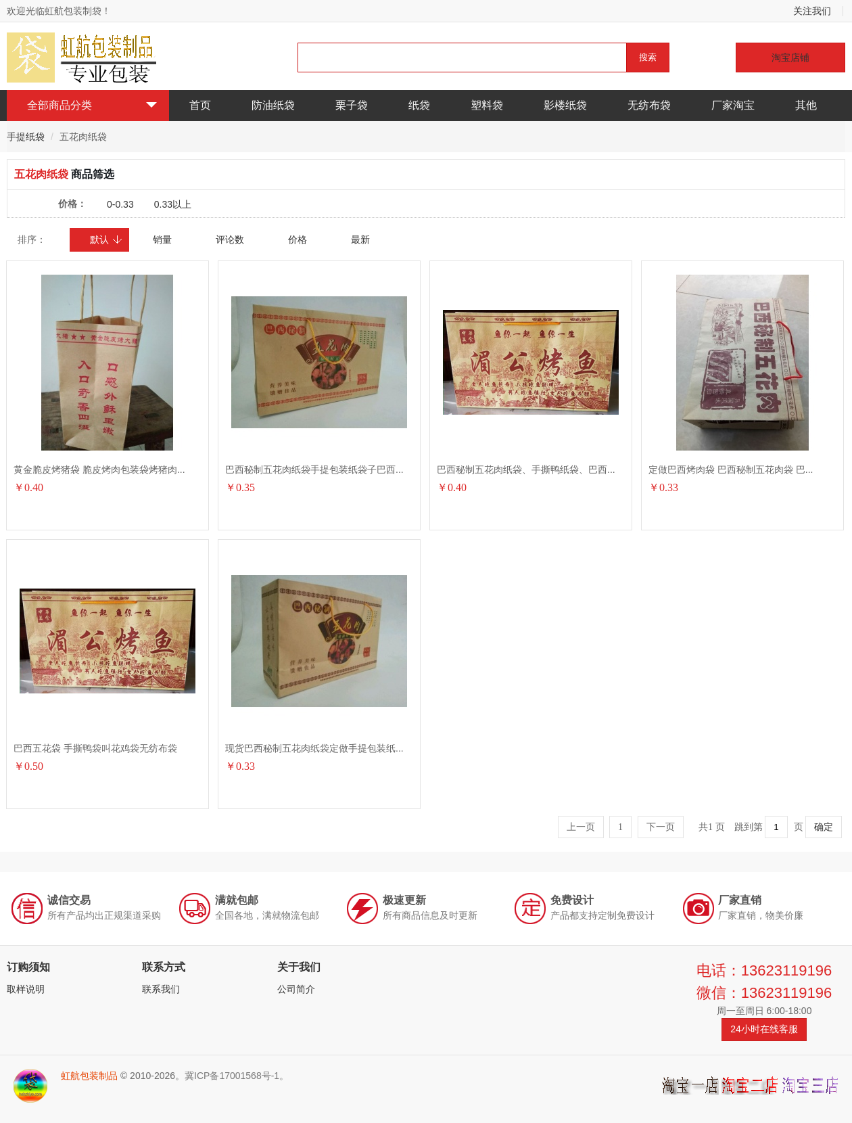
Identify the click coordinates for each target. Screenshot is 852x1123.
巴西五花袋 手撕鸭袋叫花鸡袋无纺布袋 (95, 748)
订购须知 (28, 967)
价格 (297, 239)
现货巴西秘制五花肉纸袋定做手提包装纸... (314, 748)
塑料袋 (487, 105)
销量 (162, 239)
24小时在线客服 (764, 1029)
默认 (106, 239)
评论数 (230, 239)
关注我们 (812, 10)
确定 (823, 827)
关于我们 (299, 967)
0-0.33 (120, 204)
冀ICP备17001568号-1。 (237, 1075)
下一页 (660, 827)
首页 (200, 105)
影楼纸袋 (565, 105)
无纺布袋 (649, 105)
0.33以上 (172, 204)
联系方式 (163, 967)
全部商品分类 (92, 105)
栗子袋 (351, 105)
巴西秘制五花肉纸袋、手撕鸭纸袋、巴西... (526, 469)
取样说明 (26, 989)
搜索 (648, 57)
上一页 (581, 827)
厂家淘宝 (733, 105)
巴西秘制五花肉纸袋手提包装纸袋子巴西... (314, 469)
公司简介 (296, 989)
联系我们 (161, 989)
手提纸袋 (26, 136)
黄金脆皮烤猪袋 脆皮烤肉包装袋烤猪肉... (99, 469)
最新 (360, 239)
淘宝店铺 (790, 57)
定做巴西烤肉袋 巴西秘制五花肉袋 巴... (730, 469)
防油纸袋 (273, 105)
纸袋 (419, 105)
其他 (806, 105)
